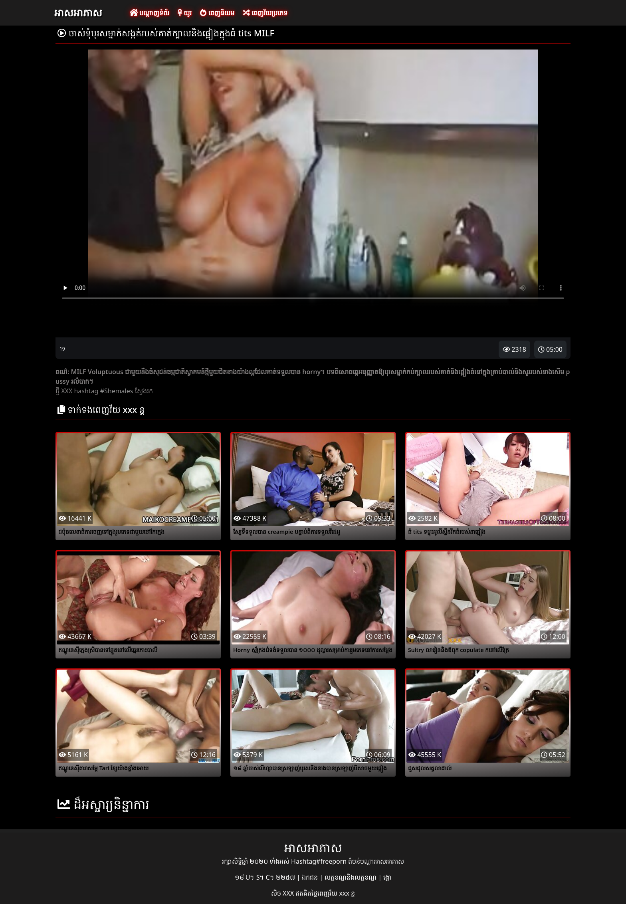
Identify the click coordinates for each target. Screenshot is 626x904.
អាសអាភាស (78, 12)
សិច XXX (283, 893)
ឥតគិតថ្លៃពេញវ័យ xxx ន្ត (325, 893)
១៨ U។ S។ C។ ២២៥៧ (266, 877)
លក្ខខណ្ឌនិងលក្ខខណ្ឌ (351, 877)
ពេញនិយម (217, 12)
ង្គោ (387, 877)
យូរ (185, 12)
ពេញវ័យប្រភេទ (265, 12)
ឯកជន (310, 877)
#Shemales (116, 391)
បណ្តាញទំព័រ (149, 12)
